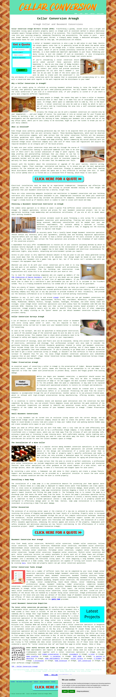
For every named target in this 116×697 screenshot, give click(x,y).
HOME (75, 13)
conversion (82, 112)
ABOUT (86, 13)
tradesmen (35, 663)
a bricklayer (38, 661)
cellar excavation (96, 511)
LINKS (81, 13)
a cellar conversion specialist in (60, 622)
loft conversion (84, 661)
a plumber (98, 658)
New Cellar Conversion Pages (24, 681)
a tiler (92, 654)
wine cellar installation (22, 463)
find (18, 543)
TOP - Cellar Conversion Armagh (25, 666)
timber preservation (50, 654)
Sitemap (13, 681)
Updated (36, 681)
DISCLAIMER (100, 13)
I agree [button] (65, 691)
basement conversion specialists (78, 447)
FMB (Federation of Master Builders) (27, 277)
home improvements (52, 658)
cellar (85, 29)
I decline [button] (72, 691)
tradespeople (31, 652)
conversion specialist (35, 573)
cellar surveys (77, 658)
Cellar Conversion (45, 681)
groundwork (73, 654)
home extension (61, 661)
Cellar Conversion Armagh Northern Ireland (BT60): (33, 29)
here (23, 563)
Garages (53, 681)
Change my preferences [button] (83, 691)
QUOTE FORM (56, 599)
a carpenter (56, 656)
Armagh (56, 297)
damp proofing (32, 656)
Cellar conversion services (28, 554)
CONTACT (92, 13)
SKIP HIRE (77, 656)
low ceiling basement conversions (89, 588)
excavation (20, 517)
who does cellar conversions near (60, 633)
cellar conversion (76, 47)
